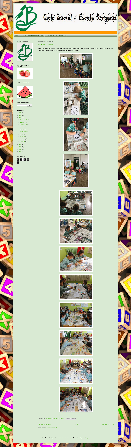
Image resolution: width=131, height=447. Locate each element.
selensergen (69, 438)
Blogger (87, 438)
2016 (20, 147)
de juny (22, 127)
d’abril (22, 134)
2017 (20, 144)
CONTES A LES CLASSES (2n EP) (32, 35)
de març (22, 136)
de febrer (22, 139)
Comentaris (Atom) (51, 427)
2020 (20, 113)
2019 (20, 115)
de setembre (23, 124)
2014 (20, 151)
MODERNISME (46, 44)
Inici (16, 35)
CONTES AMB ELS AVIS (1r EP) (56, 35)
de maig (22, 129)
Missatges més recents (45, 424)
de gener (22, 141)
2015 (20, 149)
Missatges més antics (108, 424)
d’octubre (23, 122)
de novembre (24, 119)
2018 (20, 117)
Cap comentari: (60, 418)
